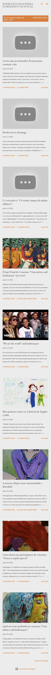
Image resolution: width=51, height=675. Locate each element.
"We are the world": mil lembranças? (21, 343)
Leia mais (44, 87)
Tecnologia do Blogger (25, 669)
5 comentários (23, 653)
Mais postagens (41, 661)
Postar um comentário (27, 299)
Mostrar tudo (40, 18)
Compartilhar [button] (9, 87)
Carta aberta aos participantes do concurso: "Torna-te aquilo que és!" (25, 556)
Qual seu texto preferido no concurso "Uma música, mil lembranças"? (25, 628)
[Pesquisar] (42, 4)
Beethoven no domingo (14, 132)
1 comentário (23, 87)
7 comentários (23, 227)
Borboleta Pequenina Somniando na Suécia (18, 5)
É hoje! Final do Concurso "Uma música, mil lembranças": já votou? (25, 273)
